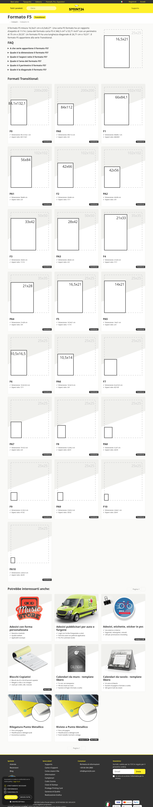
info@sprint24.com (86, 771)
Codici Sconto (49, 781)
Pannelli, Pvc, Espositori (54, 2)
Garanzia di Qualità (51, 791)
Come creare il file (51, 771)
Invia (140, 771)
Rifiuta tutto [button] (25, 797)
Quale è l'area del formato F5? (25, 61)
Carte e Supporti (50, 768)
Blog (10, 771)
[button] (5, 786)
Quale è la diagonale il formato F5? (28, 69)
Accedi (141, 2)
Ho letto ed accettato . (129, 777)
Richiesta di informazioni (89, 764)
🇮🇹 (123, 2)
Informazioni (49, 774)
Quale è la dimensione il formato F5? (29, 52)
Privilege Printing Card (53, 788)
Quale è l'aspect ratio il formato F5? (28, 57)
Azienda (12, 764)
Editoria (37, 2)
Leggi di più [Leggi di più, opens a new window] (16, 781)
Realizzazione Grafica (52, 795)
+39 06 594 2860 (85, 768)
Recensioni (13, 768)
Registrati (131, 2)
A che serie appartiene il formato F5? (29, 48)
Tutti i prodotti (16, 8)
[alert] (18, 791)
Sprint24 (76, 8)
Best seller (13, 2)
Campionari (48, 778)
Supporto (135, 8)
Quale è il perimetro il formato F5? (28, 65)
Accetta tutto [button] (11, 797)
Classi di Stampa (50, 785)
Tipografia (26, 2)
